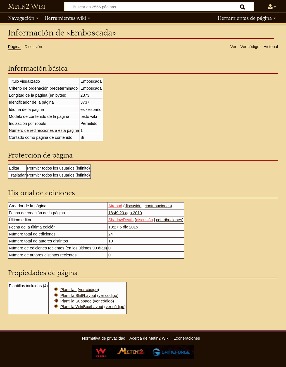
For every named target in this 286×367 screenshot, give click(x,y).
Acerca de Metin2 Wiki (149, 338)
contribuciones (158, 206)
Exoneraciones (186, 338)
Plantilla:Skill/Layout (78, 295)
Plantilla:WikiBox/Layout (81, 306)
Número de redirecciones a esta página (44, 130)
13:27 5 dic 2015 (123, 227)
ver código (88, 289)
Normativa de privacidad (103, 338)
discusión (133, 206)
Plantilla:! (68, 289)
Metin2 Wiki (26, 7)
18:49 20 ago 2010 (125, 213)
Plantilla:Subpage (76, 301)
